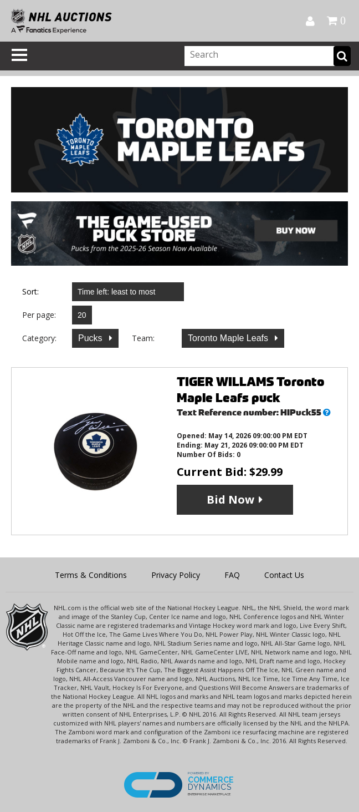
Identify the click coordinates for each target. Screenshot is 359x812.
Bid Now (230, 499)
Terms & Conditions (91, 575)
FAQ (232, 575)
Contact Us (284, 575)
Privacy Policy (175, 575)
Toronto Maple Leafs (229, 338)
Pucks (91, 338)
